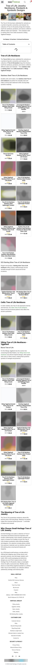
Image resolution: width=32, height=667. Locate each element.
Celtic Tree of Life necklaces (19, 307)
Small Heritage (13, 664)
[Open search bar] (25, 2)
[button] (2, 2)
